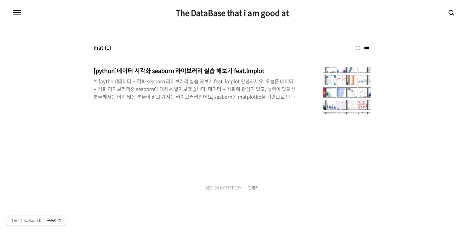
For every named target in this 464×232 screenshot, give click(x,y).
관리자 (253, 188)
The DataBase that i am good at (232, 13)
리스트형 (367, 48)
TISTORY (233, 188)
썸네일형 (358, 48)
